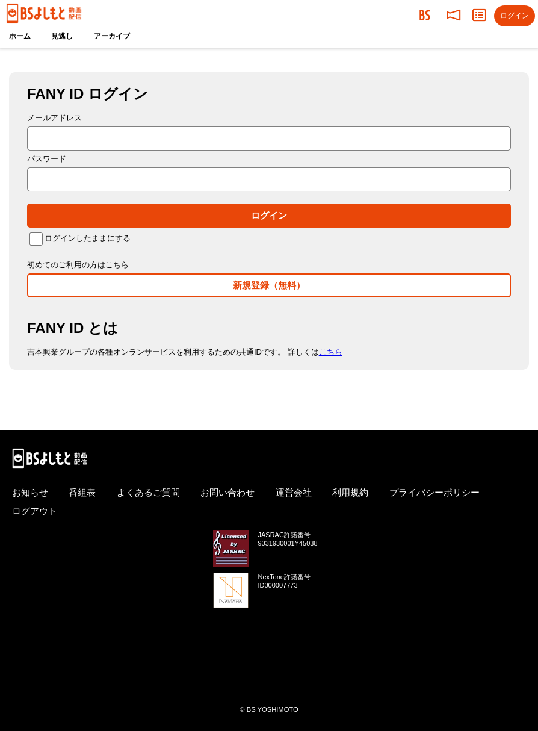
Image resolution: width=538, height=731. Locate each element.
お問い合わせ (227, 492)
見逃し (62, 36)
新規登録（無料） (269, 285)
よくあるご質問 (148, 492)
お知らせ (30, 492)
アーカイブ (112, 36)
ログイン (269, 215)
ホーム (20, 36)
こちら (330, 351)
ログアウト (34, 511)
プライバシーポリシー (434, 492)
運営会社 (294, 492)
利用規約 (350, 492)
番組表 (82, 492)
